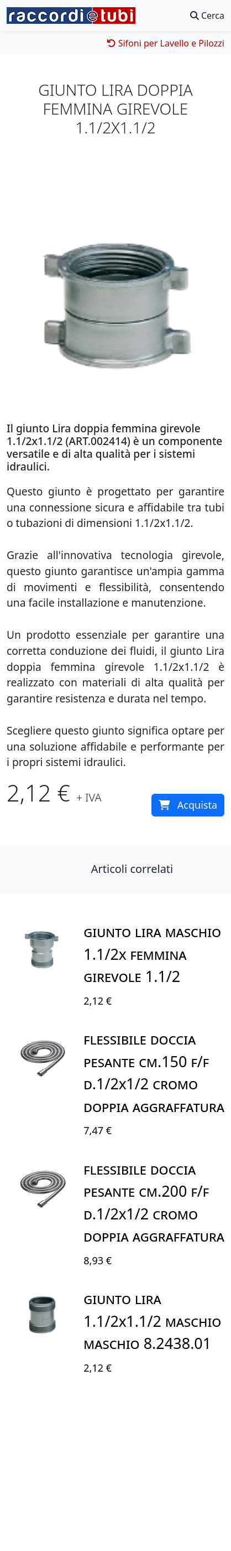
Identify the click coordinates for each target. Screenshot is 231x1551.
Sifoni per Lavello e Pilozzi (165, 43)
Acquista (188, 804)
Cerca (207, 15)
